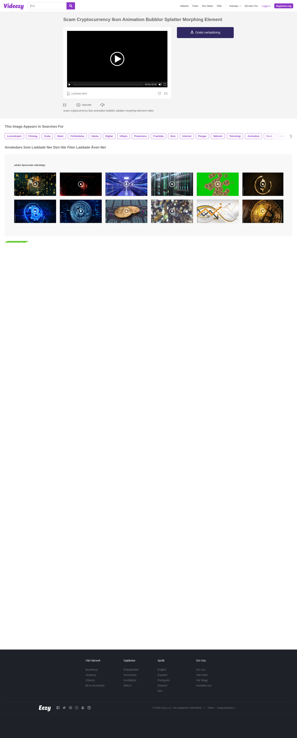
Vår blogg (202, 680)
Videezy (90, 680)
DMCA (127, 685)
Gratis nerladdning (207, 32)
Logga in (266, 6)
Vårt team (202, 674)
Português (164, 680)
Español (162, 674)
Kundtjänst (130, 680)
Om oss (200, 669)
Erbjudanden (131, 669)
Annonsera (130, 674)
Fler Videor (207, 6)
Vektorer (184, 6)
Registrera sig (283, 6)
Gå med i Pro (251, 6)
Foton (195, 6)
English (162, 669)
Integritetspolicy (225, 707)
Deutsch (162, 685)
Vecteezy (90, 674)
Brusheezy (91, 669)
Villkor (210, 707)
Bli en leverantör (95, 685)
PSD (219, 6)
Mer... (161, 690)
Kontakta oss (204, 685)
